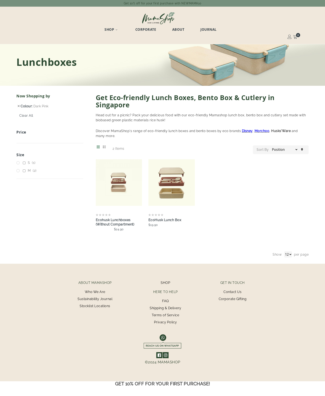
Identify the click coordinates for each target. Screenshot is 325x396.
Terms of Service (165, 314)
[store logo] (162, 18)
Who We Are (95, 290)
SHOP (165, 281)
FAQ (165, 300)
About (177, 28)
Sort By (263, 148)
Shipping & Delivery (165, 307)
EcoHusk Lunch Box (164, 219)
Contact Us (232, 290)
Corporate (151, 28)
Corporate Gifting (233, 297)
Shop (121, 28)
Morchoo (262, 129)
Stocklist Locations (95, 305)
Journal (200, 28)
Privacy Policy (165, 321)
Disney (247, 129)
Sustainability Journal (95, 297)
